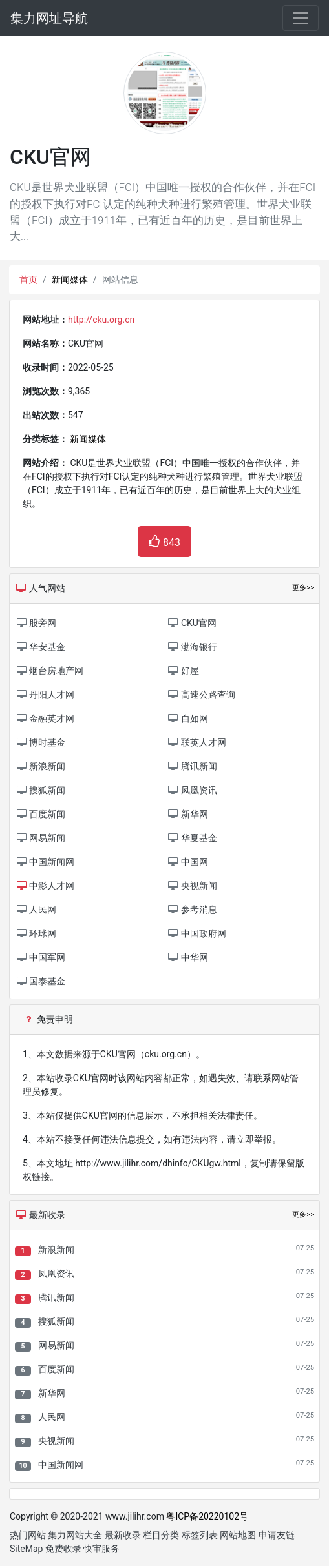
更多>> (303, 1214)
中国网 (187, 862)
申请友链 (277, 1535)
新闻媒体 (70, 279)
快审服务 (101, 1548)
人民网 (51, 1417)
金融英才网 (45, 718)
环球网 (36, 933)
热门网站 (28, 1535)
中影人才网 (45, 885)
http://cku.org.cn (101, 319)
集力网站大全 (75, 1535)
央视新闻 (56, 1441)
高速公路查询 (201, 694)
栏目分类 (161, 1535)
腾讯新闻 (56, 1297)
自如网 (187, 718)
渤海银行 (192, 647)
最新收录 (123, 1535)
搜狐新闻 (56, 1321)
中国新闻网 (60, 1464)
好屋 (183, 671)
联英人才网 (196, 742)
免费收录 (63, 1548)
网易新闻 (56, 1345)
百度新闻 (56, 1369)
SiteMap (26, 1548)
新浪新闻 (56, 1250)
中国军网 (40, 957)
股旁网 (36, 623)
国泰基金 (40, 981)
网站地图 (238, 1535)
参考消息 (192, 909)
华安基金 (40, 647)
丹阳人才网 (45, 694)
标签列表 (200, 1535)
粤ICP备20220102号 (207, 1516)
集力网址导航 (49, 18)
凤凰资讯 (56, 1273)
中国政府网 (196, 933)
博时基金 (40, 742)
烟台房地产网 (49, 671)
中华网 (187, 957)
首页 (28, 279)
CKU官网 (192, 623)
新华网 (51, 1393)
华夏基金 (192, 838)
